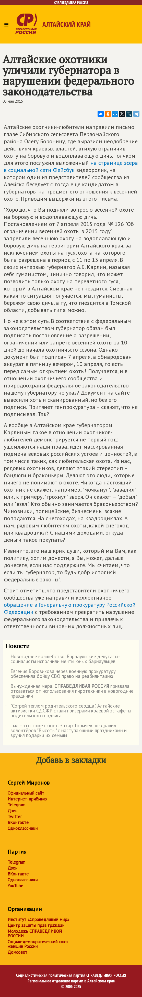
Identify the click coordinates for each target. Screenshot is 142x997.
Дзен (12, 810)
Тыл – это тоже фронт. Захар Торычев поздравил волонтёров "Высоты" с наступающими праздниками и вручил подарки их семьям (66, 730)
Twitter (15, 816)
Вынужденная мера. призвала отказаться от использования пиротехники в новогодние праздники (69, 691)
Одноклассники (23, 828)
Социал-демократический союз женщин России (38, 944)
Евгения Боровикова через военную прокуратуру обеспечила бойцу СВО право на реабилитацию (60, 674)
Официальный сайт (26, 793)
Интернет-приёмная (27, 799)
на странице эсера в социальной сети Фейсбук (71, 166)
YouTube (15, 885)
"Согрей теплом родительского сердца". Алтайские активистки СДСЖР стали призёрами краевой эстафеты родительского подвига (68, 711)
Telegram (16, 805)
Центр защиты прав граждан (36, 925)
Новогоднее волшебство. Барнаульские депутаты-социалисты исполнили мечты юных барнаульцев (62, 659)
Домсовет (17, 952)
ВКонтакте (18, 822)
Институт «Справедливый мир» (38, 919)
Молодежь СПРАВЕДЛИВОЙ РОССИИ (35, 933)
